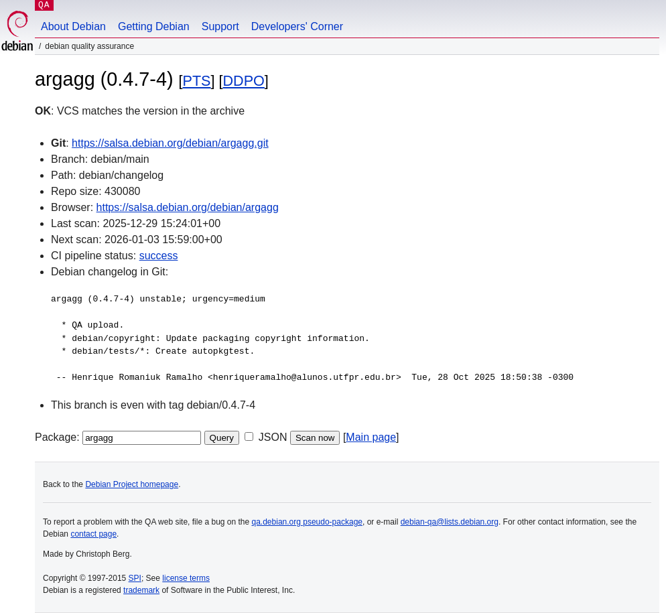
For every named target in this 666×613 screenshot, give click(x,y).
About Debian (73, 26)
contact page (93, 534)
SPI (135, 578)
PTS (197, 80)
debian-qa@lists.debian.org (449, 522)
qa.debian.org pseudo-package (307, 522)
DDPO (243, 80)
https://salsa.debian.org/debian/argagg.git (170, 143)
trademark (141, 590)
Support (220, 26)
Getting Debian (154, 26)
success (158, 255)
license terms (186, 578)
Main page (371, 437)
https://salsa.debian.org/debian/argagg (187, 207)
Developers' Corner (297, 26)
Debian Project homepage (131, 484)
